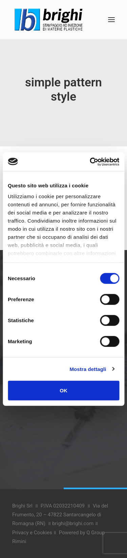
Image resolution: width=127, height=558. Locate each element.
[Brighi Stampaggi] (48, 19)
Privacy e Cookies (32, 533)
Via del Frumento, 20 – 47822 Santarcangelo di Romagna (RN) (60, 515)
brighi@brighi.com (72, 523)
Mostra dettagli (87, 369)
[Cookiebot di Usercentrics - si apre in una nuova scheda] (90, 161)
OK (63, 390)
